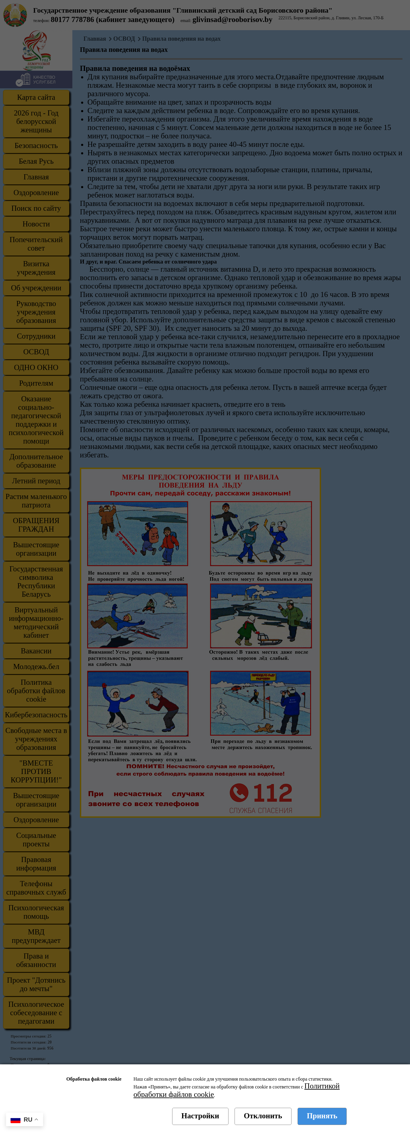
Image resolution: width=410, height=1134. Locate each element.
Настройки (200, 1116)
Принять (322, 1116)
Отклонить (263, 1116)
